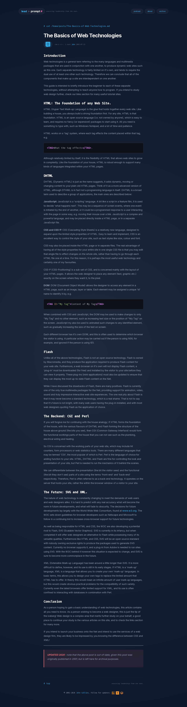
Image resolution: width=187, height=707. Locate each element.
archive (162, 11)
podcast (137, 11)
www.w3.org (129, 510)
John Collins (82, 693)
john (73, 44)
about (150, 11)
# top (47, 683)
